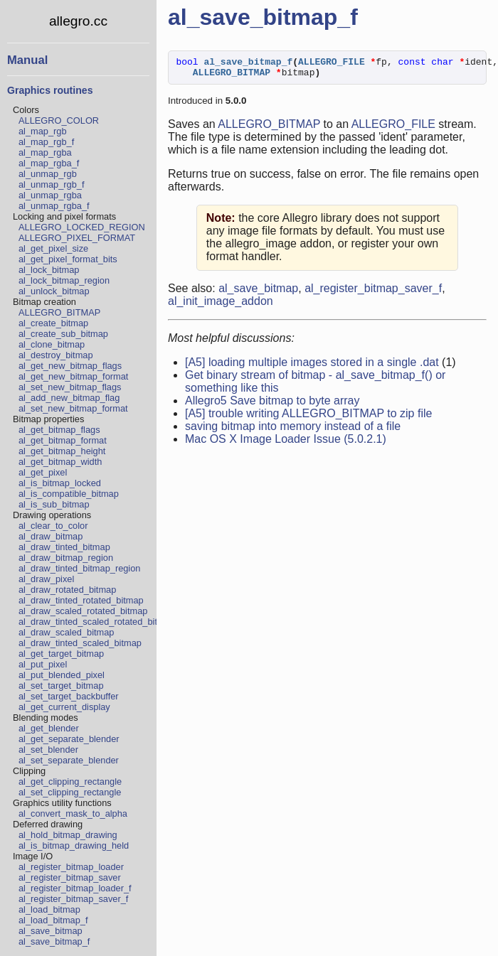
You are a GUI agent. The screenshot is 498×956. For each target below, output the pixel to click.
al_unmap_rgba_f (54, 205)
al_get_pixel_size (53, 248)
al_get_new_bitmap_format (73, 376)
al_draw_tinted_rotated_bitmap (81, 600)
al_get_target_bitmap (61, 653)
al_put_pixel (42, 664)
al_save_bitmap (50, 930)
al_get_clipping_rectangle (70, 781)
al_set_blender (48, 749)
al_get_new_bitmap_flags (70, 365)
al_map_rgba (45, 152)
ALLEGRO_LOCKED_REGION (81, 227)
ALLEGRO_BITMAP (59, 312)
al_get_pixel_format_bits (67, 259)
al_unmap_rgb (47, 173)
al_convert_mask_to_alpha (72, 813)
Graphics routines (49, 90)
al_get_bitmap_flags (59, 429)
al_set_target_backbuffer (68, 696)
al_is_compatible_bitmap (68, 493)
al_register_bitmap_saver (69, 877)
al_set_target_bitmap (61, 685)
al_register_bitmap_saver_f (73, 898)
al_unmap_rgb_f (51, 184)
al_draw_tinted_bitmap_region (79, 568)
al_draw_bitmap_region (65, 557)
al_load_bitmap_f (53, 920)
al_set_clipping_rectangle (69, 792)
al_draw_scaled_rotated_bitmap (82, 611)
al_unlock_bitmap (54, 291)
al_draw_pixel (46, 579)
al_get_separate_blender (69, 739)
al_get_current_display (64, 707)
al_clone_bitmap (51, 344)
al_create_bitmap (53, 323)
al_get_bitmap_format (62, 440)
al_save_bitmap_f (54, 941)
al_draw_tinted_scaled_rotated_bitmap (96, 621)
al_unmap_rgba (50, 195)
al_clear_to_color (53, 525)
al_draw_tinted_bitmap (64, 547)
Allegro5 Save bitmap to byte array (272, 405)
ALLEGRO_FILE (393, 128)
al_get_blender (48, 728)
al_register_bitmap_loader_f (75, 888)
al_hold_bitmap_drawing (67, 834)
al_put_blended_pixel (61, 675)
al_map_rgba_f (48, 163)
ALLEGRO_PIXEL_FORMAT (76, 237)
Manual (27, 60)
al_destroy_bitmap (55, 355)
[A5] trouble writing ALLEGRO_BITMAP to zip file (308, 418)
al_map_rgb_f (46, 141)
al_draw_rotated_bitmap (67, 589)
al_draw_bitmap (50, 536)
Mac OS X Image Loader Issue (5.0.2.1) (285, 443)
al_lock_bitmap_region (64, 280)
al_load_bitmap (49, 909)
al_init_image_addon (220, 305)
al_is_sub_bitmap (54, 504)
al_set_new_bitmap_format (73, 408)
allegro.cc (78, 21)
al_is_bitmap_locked (59, 483)
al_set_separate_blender (68, 760)
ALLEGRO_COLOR (58, 120)
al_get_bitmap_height (61, 451)
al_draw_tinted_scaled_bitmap (80, 643)
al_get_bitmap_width (60, 461)
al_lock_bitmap (48, 269)
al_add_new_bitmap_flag (69, 397)
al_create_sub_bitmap (63, 333)
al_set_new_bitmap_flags (69, 387)
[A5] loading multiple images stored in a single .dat (312, 366)
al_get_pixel (42, 472)
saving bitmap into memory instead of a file (293, 430)
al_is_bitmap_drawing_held (73, 845)
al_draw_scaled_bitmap (66, 632)
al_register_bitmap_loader (71, 866)
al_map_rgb (42, 131)
